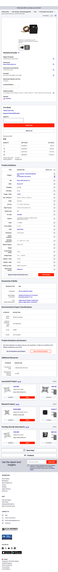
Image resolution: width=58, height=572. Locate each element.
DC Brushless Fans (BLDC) (46, 11)
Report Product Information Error (18, 274)
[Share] (55, 16)
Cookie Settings (6, 569)
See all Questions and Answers (15, 351)
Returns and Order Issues (8, 506)
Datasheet (7, 98)
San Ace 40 (20, 184)
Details (27, 397)
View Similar (46, 274)
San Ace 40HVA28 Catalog (25, 291)
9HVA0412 (20, 269)
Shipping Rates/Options (8, 504)
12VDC (19, 194)
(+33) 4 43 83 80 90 (8, 518)
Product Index (5, 11)
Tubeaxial (19, 214)
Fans (35, 11)
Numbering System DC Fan (25, 297)
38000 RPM (20, 229)
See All (19, 381)
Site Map (4, 487)
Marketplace (5, 481)
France (4, 559)
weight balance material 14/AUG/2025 (28, 300)
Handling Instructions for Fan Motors (28, 295)
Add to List (29, 131)
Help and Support (6, 500)
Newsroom (5, 491)
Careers (4, 485)
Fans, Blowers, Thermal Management (21, 11)
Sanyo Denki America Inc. (9, 64)
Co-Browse (6, 523)
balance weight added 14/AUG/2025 (28, 302)
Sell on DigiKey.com (7, 483)
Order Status (5, 502)
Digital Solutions (6, 489)
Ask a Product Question (40, 351)
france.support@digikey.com (11, 521)
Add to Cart (29, 125)
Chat (4, 515)
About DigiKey (5, 478)
